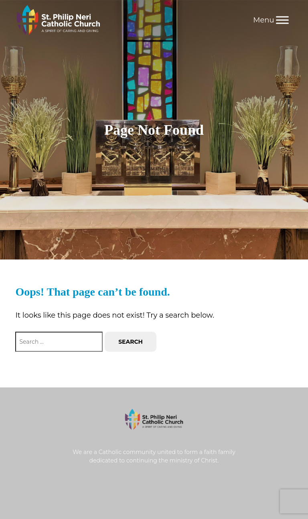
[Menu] (282, 20)
